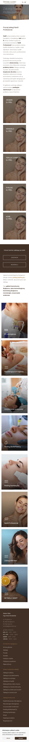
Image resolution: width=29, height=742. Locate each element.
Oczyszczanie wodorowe (11, 706)
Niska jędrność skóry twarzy (11, 684)
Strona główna (7, 647)
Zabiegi (5, 650)
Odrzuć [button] (8, 738)
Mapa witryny (7, 664)
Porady (5, 653)
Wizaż (5, 715)
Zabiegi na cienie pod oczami (12, 689)
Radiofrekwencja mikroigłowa (12, 701)
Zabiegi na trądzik (8, 681)
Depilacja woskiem (9, 718)
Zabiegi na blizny (8, 672)
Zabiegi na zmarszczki (10, 692)
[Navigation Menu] (25, 2)
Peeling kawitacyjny (9, 712)
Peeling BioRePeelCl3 (10, 709)
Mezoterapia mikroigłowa (11, 704)
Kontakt (5, 655)
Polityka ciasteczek (18, 734)
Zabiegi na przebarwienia (11, 675)
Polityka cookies (8, 658)
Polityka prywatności (9, 661)
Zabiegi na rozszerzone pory (12, 687)
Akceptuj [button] (21, 738)
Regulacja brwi (7, 721)
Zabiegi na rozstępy (9, 678)
